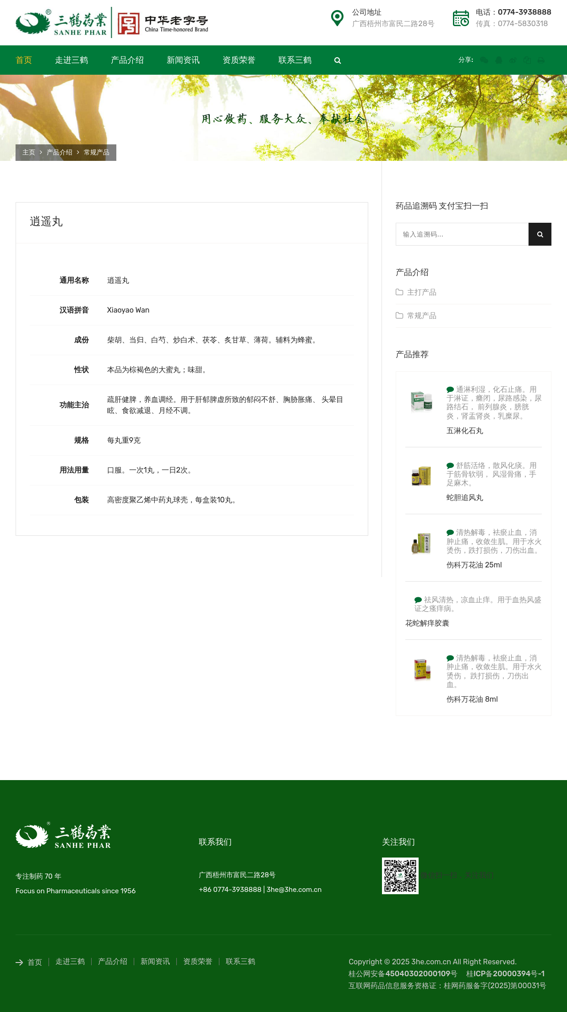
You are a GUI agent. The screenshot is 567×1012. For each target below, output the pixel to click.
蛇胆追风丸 (465, 497)
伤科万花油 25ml (474, 565)
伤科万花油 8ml (472, 699)
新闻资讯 (183, 60)
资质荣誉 (239, 60)
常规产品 (96, 152)
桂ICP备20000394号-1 (505, 973)
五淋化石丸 (465, 430)
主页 (28, 152)
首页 (24, 60)
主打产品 (421, 292)
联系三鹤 (294, 60)
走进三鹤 (71, 60)
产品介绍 (127, 60)
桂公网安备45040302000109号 (403, 973)
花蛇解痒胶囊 (427, 623)
